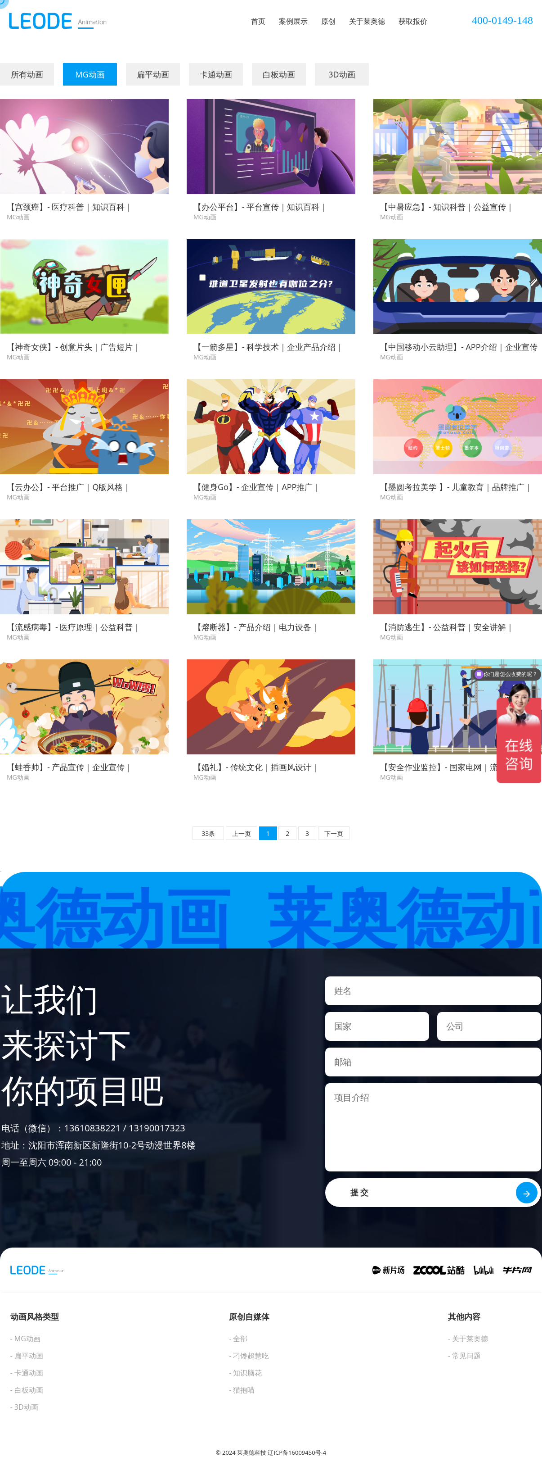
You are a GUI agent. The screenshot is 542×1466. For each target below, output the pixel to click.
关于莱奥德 (367, 21)
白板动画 (279, 74)
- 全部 (238, 1338)
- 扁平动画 (26, 1356)
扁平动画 (153, 74)
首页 (258, 21)
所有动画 (27, 74)
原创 (328, 21)
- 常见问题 (464, 1356)
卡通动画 (216, 74)
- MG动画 (25, 1338)
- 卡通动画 (26, 1373)
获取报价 (413, 21)
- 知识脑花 (245, 1373)
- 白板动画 (26, 1390)
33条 (208, 833)
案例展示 (293, 21)
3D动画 (341, 74)
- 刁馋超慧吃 (249, 1356)
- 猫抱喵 (242, 1390)
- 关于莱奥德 (468, 1338)
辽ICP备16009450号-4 (297, 1452)
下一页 (333, 833)
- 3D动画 (24, 1407)
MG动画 (89, 74)
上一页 (241, 833)
